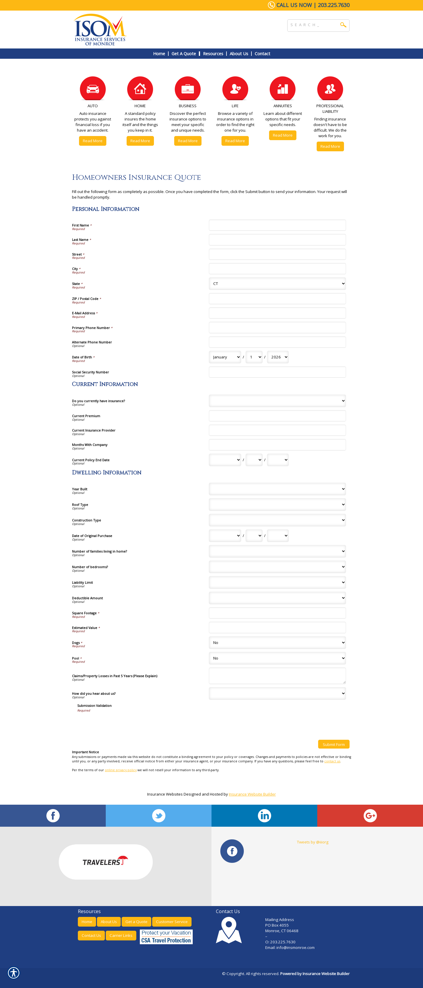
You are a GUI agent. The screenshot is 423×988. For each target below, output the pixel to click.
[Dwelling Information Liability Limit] (277, 582)
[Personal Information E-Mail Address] (277, 313)
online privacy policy (121, 770)
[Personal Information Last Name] (277, 239)
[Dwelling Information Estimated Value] (277, 627)
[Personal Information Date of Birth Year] (278, 357)
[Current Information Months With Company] (277, 444)
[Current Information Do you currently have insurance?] (277, 401)
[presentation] (122, 723)
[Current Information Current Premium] (277, 416)
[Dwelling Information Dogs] (277, 642)
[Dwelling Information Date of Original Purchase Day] (254, 535)
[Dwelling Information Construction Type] (277, 520)
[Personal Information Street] (277, 254)
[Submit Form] (334, 744)
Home (87, 921)
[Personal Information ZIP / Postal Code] (277, 298)
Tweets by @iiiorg (312, 842)
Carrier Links (121, 935)
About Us (109, 921)
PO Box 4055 (277, 925)
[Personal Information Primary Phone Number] (277, 327)
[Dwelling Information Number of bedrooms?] (277, 567)
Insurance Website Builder (252, 794)
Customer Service (172, 921)
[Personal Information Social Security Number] (277, 372)
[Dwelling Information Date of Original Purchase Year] (278, 535)
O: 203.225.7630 (280, 942)
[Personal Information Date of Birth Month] (225, 357)
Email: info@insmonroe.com (290, 947)
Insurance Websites (165, 794)
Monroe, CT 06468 (281, 930)
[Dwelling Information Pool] (277, 658)
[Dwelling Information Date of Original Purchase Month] (225, 535)
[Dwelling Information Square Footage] (277, 613)
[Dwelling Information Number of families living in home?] (277, 551)
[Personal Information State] (277, 283)
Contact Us (91, 935)
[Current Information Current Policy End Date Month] (225, 460)
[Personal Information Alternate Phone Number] (277, 342)
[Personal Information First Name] (277, 225)
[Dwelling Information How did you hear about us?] (277, 693)
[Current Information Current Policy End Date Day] (254, 460)
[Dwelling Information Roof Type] (277, 504)
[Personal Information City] (277, 268)
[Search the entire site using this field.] (314, 24)
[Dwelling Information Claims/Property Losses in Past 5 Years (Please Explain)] (277, 675)
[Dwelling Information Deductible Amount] (277, 598)
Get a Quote (136, 921)
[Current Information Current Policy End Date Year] (278, 460)
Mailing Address (279, 919)
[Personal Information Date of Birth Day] (254, 357)
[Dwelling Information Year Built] (277, 489)
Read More (93, 140)
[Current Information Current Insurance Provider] (277, 430)
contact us (332, 761)
